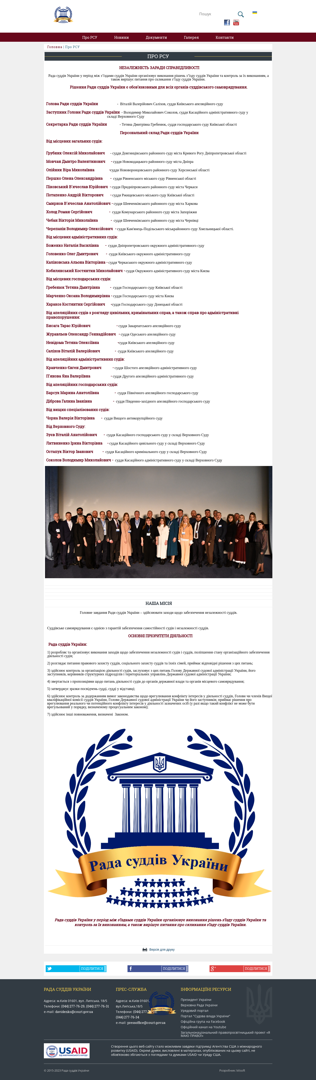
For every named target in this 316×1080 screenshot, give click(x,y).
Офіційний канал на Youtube (203, 1027)
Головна (54, 47)
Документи (156, 37)
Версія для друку (162, 949)
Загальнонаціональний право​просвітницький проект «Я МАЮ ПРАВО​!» (225, 1034)
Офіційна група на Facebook (203, 1021)
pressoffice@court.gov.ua (146, 1022)
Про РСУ (89, 37)
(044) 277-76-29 (73, 1006)
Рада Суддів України (67, 989)
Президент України (196, 999)
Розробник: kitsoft (232, 1070)
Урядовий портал (194, 1010)
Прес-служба (131, 989)
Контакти (225, 37)
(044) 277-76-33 (145, 1012)
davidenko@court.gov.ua (74, 1012)
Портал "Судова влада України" (205, 1016)
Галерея (191, 37)
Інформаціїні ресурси (206, 989)
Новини (121, 37)
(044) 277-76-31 (97, 1006)
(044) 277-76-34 (127, 1017)
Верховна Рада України (199, 1005)
